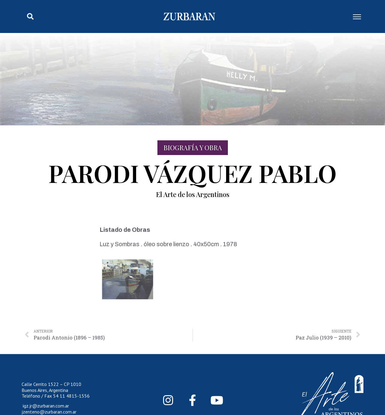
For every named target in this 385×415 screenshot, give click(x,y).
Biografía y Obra (192, 147)
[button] (30, 16)
